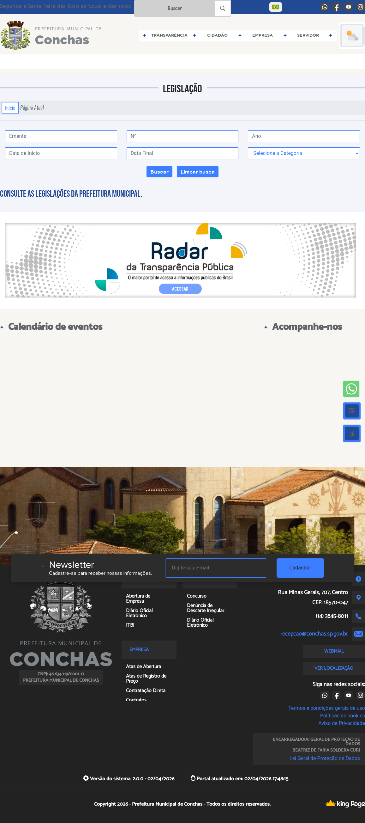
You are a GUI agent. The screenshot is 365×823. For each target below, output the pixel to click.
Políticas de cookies (342, 716)
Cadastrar (300, 568)
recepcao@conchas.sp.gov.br (314, 634)
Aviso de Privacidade (341, 723)
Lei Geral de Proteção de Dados (325, 758)
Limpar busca (198, 172)
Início (10, 108)
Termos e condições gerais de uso (326, 708)
